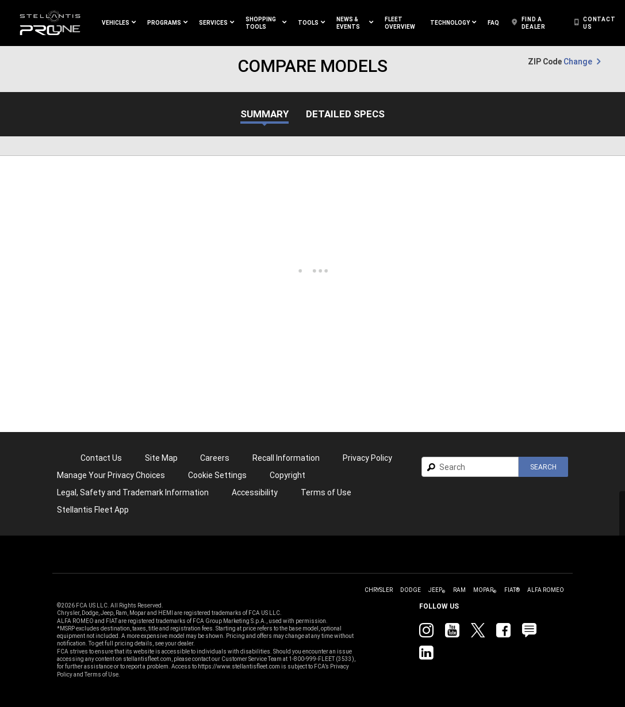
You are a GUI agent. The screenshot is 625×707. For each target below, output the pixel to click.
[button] (118, 23)
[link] (50, 23)
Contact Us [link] (101, 458)
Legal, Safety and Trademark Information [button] (133, 492)
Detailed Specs (345, 114)
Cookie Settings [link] (217, 475)
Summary (264, 114)
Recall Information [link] (286, 458)
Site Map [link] (161, 458)
